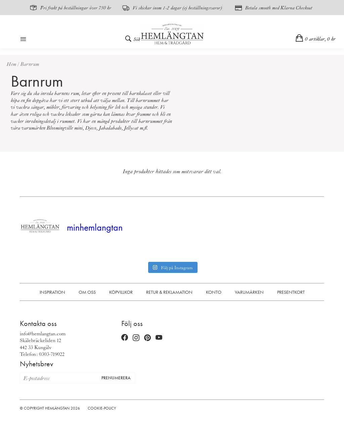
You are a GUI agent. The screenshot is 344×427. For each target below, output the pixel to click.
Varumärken (249, 292)
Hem (11, 63)
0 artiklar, (320, 38)
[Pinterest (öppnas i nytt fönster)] (147, 338)
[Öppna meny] (23, 39)
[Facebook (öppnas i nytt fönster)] (124, 338)
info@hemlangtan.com (43, 333)
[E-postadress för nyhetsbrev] (58, 378)
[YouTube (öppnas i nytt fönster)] (159, 338)
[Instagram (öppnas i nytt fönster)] (136, 338)
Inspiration (52, 292)
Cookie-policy (102, 408)
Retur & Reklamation (169, 292)
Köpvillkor (121, 292)
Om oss (87, 292)
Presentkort (291, 292)
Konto (213, 292)
